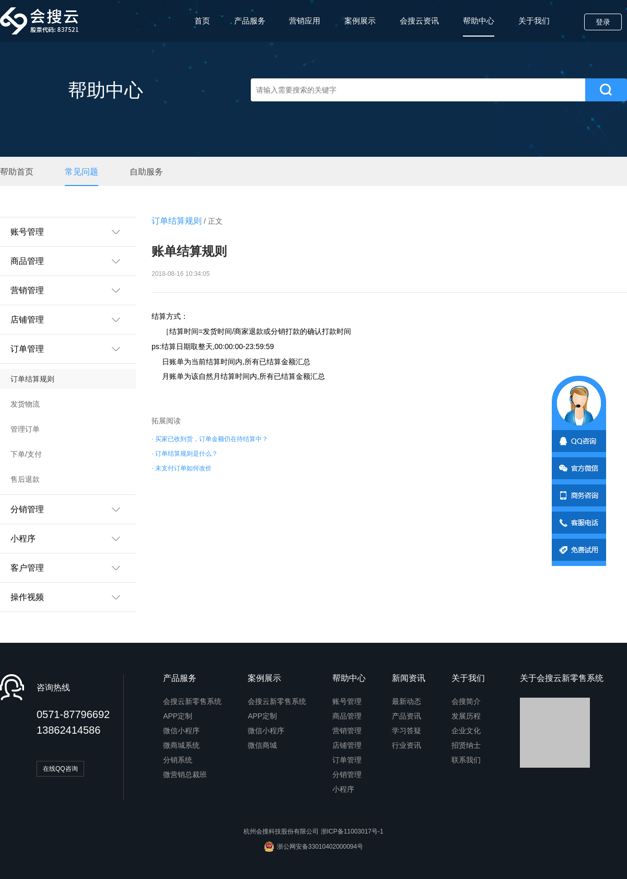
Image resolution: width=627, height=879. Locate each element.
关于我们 (534, 20)
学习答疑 (406, 730)
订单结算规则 (32, 379)
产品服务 (249, 20)
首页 (202, 20)
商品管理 (347, 716)
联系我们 (466, 760)
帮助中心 (478, 26)
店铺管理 (347, 745)
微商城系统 (181, 745)
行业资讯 (406, 745)
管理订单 (25, 429)
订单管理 (347, 760)
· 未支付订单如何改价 (182, 468)
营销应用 (304, 20)
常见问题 (81, 172)
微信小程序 (181, 730)
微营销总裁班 (185, 774)
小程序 (343, 789)
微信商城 (262, 745)
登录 (603, 22)
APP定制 (177, 716)
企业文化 (466, 730)
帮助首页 (16, 172)
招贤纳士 (466, 745)
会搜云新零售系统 (192, 701)
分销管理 (347, 774)
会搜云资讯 (419, 20)
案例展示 (360, 20)
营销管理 (347, 730)
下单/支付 (26, 454)
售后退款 (25, 479)
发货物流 (25, 404)
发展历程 (466, 716)
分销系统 (177, 760)
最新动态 (406, 701)
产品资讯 (406, 716)
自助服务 (146, 172)
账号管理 (347, 701)
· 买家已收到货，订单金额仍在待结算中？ (210, 439)
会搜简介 (466, 701)
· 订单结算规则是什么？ (185, 453)
